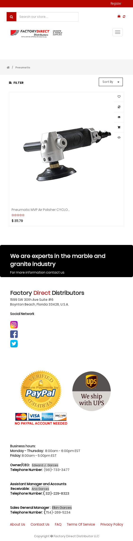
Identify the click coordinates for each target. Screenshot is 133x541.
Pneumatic (22, 67)
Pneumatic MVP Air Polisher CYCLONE (41, 210)
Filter (16, 83)
